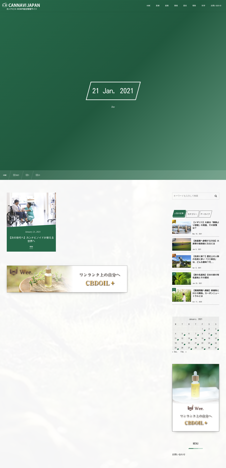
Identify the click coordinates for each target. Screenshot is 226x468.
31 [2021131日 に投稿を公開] (216, 348)
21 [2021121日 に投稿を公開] (195, 343)
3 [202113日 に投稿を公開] (215, 329)
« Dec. (175, 352)
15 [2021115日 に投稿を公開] (202, 338)
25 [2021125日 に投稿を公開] (175, 348)
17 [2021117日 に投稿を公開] (216, 338)
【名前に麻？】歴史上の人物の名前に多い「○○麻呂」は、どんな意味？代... (206, 259)
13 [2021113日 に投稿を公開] (189, 338)
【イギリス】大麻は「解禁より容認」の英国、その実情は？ (206, 225)
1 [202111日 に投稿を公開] (202, 329)
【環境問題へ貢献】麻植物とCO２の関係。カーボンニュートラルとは (206, 293)
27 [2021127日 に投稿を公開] (189, 348)
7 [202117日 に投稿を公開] (195, 334)
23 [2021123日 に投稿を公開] (209, 343)
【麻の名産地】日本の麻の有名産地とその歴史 (206, 276)
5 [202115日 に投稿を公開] (182, 334)
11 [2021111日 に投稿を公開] (175, 338)
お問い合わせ (178, 454)
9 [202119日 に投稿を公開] (209, 334)
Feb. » (184, 352)
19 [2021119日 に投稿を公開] (182, 343)
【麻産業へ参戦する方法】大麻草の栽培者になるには (206, 242)
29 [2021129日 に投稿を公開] (202, 348)
